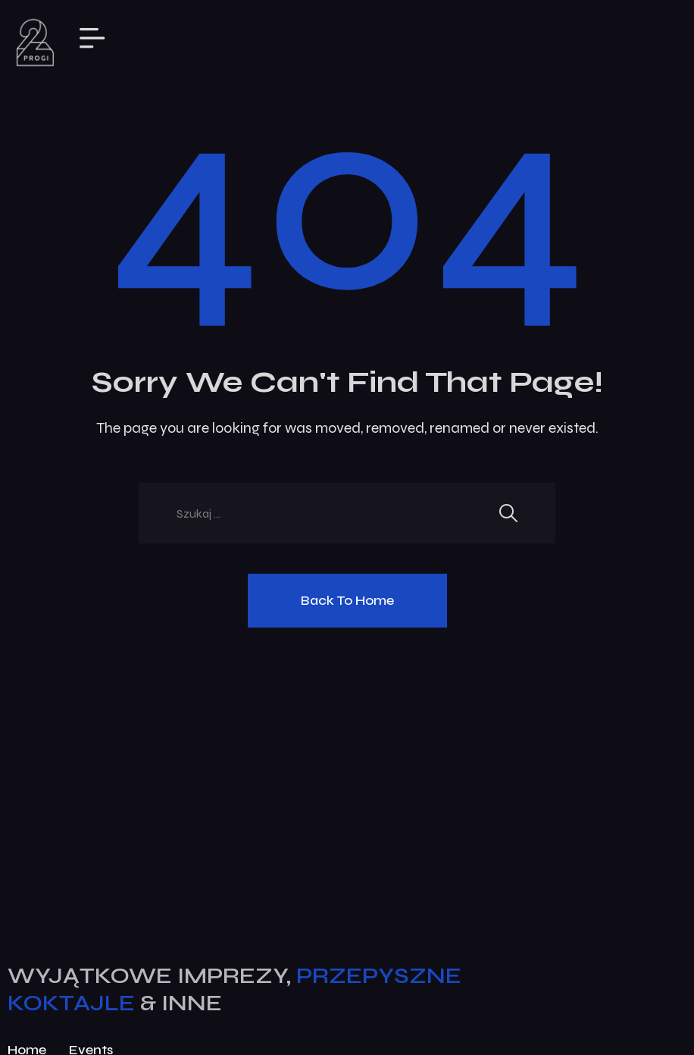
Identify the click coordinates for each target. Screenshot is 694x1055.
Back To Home (347, 600)
